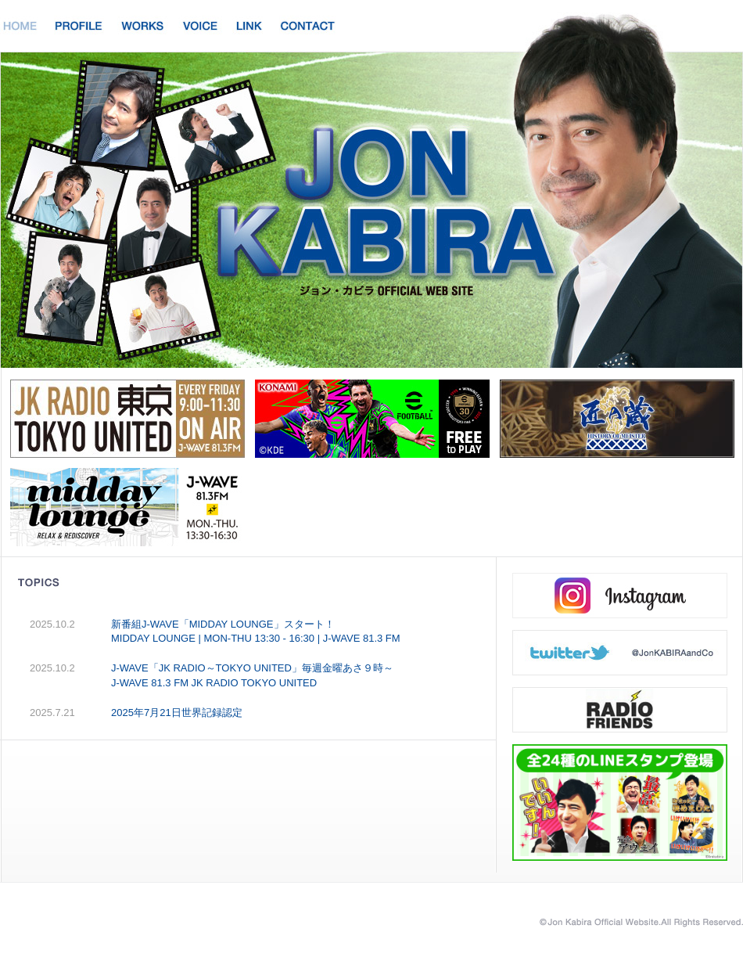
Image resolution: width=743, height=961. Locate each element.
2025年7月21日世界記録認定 (176, 712)
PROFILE (79, 25)
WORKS (142, 25)
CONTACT (308, 25)
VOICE (200, 25)
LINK (249, 25)
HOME (20, 25)
